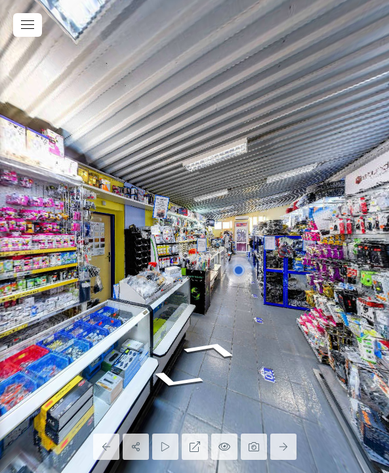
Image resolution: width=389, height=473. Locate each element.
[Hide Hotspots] (224, 447)
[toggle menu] (27, 25)
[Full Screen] (195, 447)
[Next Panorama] (283, 447)
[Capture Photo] (254, 447)
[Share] (136, 447)
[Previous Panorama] (106, 447)
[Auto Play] (165, 447)
